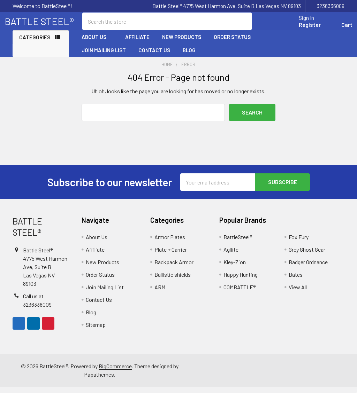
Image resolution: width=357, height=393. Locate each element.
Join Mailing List (104, 56)
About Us (97, 43)
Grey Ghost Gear (307, 255)
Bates (296, 280)
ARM (159, 293)
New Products (181, 43)
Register (302, 28)
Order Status (232, 43)
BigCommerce (115, 372)
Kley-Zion (234, 268)
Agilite (230, 255)
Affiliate (137, 43)
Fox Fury (299, 243)
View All (298, 293)
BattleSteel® (237, 243)
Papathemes (99, 380)
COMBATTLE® (239, 293)
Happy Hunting (240, 280)
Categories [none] (34, 43)
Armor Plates (169, 243)
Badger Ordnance (308, 268)
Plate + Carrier (170, 255)
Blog (189, 56)
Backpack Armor (173, 268)
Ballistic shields (172, 280)
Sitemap (96, 331)
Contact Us (154, 56)
